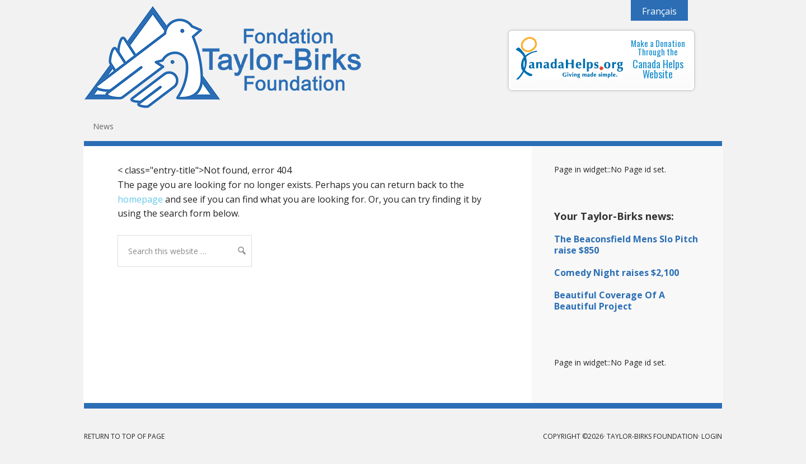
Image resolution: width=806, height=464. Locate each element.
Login (711, 436)
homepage (140, 199)
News (103, 126)
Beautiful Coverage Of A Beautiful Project (609, 300)
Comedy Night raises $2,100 (616, 272)
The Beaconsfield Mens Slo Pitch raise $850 (626, 244)
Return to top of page (124, 436)
